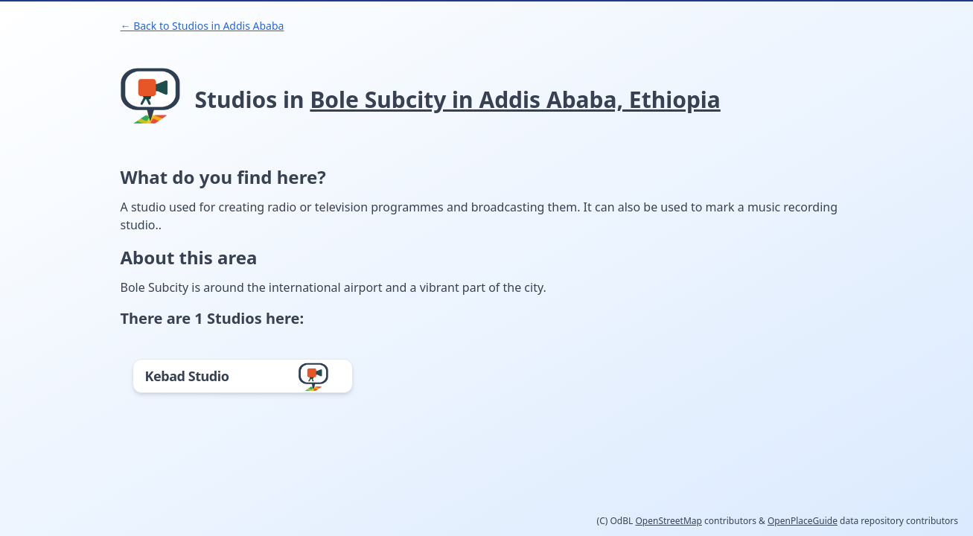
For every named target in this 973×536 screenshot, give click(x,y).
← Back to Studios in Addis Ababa (202, 26)
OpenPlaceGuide (803, 520)
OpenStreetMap (668, 520)
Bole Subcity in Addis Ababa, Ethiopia (515, 99)
